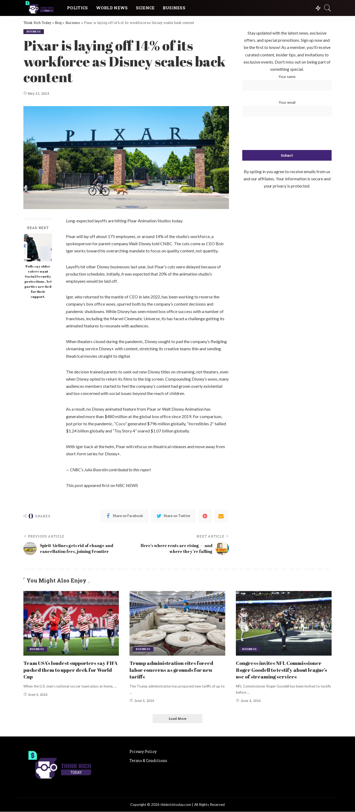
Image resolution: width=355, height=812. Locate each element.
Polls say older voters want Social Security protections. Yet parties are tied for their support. (38, 281)
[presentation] (287, 133)
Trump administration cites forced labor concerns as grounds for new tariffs (174, 669)
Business (34, 31)
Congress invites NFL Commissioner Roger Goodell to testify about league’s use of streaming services (281, 669)
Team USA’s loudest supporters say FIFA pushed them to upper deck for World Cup (68, 669)
